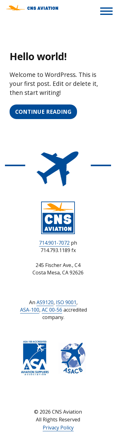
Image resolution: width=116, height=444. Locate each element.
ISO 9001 (66, 302)
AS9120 (45, 302)
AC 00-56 (52, 309)
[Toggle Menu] (106, 11)
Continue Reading (43, 111)
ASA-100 (29, 309)
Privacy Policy (58, 427)
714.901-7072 (54, 242)
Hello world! (38, 56)
